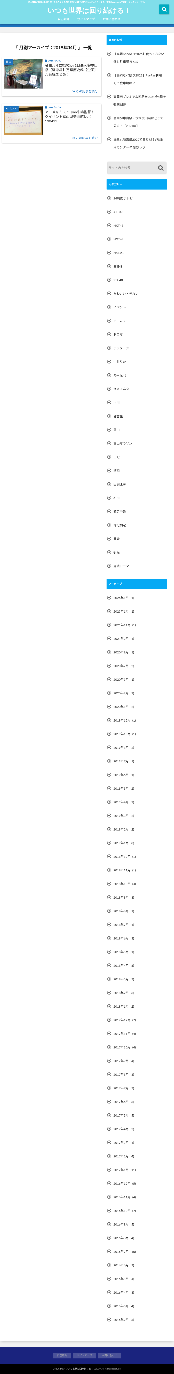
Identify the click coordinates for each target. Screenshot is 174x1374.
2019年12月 (122, 720)
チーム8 (119, 321)
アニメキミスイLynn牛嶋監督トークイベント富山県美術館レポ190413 (71, 116)
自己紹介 (63, 19)
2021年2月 (121, 638)
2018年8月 (121, 911)
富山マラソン (122, 443)
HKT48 (118, 225)
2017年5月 (121, 1115)
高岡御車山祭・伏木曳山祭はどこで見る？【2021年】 (138, 122)
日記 (116, 457)
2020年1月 (121, 707)
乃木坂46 (119, 375)
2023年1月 (121, 611)
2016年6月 (121, 1265)
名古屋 (118, 416)
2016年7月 (121, 1251)
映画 (116, 470)
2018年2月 (121, 993)
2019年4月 (121, 802)
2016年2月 (121, 1319)
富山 (116, 430)
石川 (116, 498)
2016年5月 (121, 1279)
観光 (116, 552)
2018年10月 (122, 884)
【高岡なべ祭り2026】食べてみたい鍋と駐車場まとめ (138, 57)
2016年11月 (122, 1197)
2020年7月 (121, 666)
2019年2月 (121, 829)
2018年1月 (121, 1006)
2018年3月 (121, 979)
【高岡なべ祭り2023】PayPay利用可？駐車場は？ (137, 79)
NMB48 (118, 253)
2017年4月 (121, 1129)
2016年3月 (121, 1306)
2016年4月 (121, 1292)
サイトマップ (86, 19)
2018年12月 (122, 856)
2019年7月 (121, 761)
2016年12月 (122, 1183)
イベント (119, 307)
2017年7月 (121, 1088)
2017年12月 (122, 1020)
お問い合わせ (111, 19)
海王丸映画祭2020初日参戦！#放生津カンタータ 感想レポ (138, 143)
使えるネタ (121, 389)
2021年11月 (122, 625)
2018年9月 (121, 897)
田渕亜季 (119, 484)
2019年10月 (122, 734)
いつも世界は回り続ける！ (89, 10)
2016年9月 (121, 1224)
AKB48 (118, 212)
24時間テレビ (123, 198)
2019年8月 (121, 747)
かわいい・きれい (125, 293)
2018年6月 (121, 938)
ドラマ (118, 334)
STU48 (118, 280)
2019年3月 (121, 815)
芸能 (116, 539)
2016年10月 (122, 1210)
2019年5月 (121, 788)
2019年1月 (121, 843)
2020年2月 (121, 693)
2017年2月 (121, 1156)
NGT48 (118, 239)
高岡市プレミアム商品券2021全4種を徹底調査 (139, 100)
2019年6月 (121, 775)
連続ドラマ (121, 566)
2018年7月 (121, 924)
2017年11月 (122, 1033)
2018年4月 (121, 965)
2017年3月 (121, 1142)
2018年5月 (121, 952)
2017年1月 (121, 1170)
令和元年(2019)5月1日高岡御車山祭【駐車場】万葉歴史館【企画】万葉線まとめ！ (71, 69)
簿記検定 (119, 525)
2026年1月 (121, 598)
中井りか (119, 361)
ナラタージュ (122, 348)
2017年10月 (122, 1047)
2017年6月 (121, 1102)
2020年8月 (121, 652)
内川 (116, 402)
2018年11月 (122, 870)
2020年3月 (121, 679)
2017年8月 (121, 1074)
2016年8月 (121, 1238)
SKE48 (118, 266)
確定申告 (119, 511)
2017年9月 (121, 1061)
